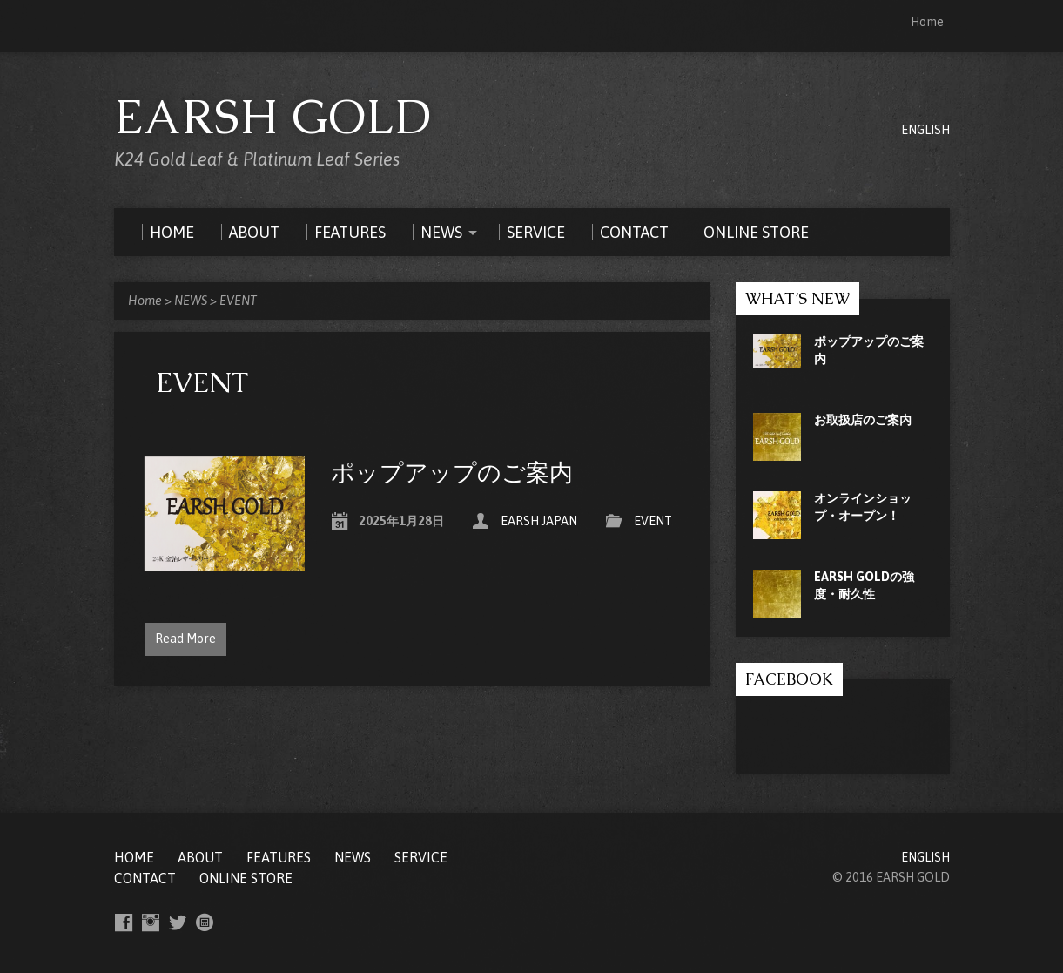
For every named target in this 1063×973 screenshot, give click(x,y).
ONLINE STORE (246, 878)
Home (927, 22)
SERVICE (420, 857)
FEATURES (278, 857)
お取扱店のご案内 (863, 420)
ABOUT (200, 857)
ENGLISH (925, 130)
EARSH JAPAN (539, 521)
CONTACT (145, 878)
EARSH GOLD (273, 116)
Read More (185, 638)
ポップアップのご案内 (452, 472)
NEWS (190, 300)
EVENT (238, 300)
